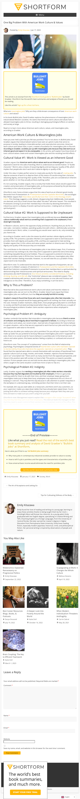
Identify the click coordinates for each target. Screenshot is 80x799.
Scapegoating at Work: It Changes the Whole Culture (67, 570)
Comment (8, 685)
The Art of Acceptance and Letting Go (22, 485)
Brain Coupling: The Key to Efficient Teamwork (13, 655)
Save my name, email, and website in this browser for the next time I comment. (34, 748)
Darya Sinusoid (11, 619)
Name (7, 715)
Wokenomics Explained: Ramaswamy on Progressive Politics (13, 570)
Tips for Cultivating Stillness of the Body (57, 495)
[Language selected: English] (68, 797)
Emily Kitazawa (24, 30)
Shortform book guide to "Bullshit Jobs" (47, 97)
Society (42, 476)
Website (7, 739)
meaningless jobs (18, 111)
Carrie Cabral (64, 619)
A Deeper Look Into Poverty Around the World (35, 613)
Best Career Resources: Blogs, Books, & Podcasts (13, 613)
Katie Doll (33, 619)
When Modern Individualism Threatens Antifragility (67, 613)
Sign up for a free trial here (28, 105)
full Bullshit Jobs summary (38, 451)
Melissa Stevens (65, 576)
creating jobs (68, 173)
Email (6, 728)
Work (48, 476)
